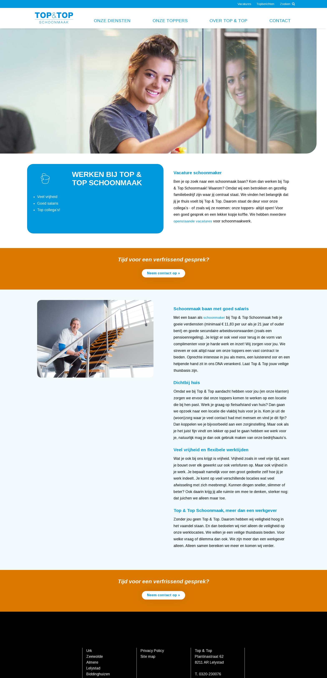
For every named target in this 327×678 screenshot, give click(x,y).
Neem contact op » (163, 273)
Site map (148, 657)
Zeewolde (94, 657)
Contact (280, 20)
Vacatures (241, 4)
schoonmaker (214, 318)
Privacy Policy (152, 651)
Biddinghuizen (98, 674)
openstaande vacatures (193, 221)
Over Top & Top (228, 20)
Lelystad (93, 668)
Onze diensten (112, 20)
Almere (92, 662)
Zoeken (287, 4)
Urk (89, 651)
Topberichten (263, 4)
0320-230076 (210, 674)
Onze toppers (170, 20)
